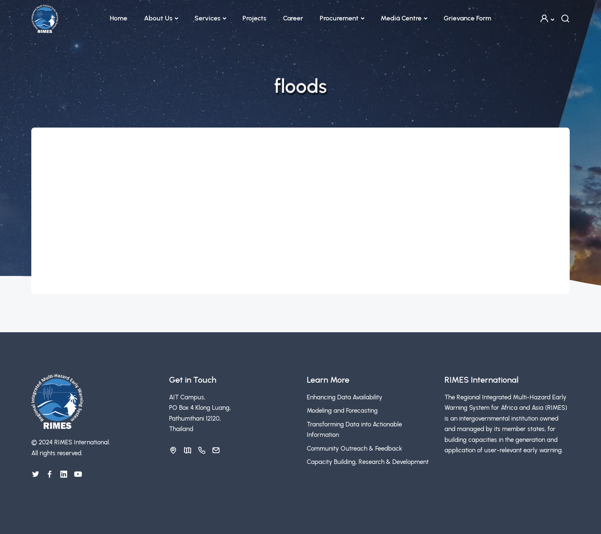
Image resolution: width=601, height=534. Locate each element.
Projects (254, 18)
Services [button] (207, 18)
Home (118, 18)
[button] (547, 18)
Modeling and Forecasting (342, 410)
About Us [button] (158, 18)
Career (293, 18)
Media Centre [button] (401, 18)
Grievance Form (467, 18)
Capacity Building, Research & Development (368, 462)
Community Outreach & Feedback (354, 448)
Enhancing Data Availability (344, 397)
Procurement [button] (339, 18)
